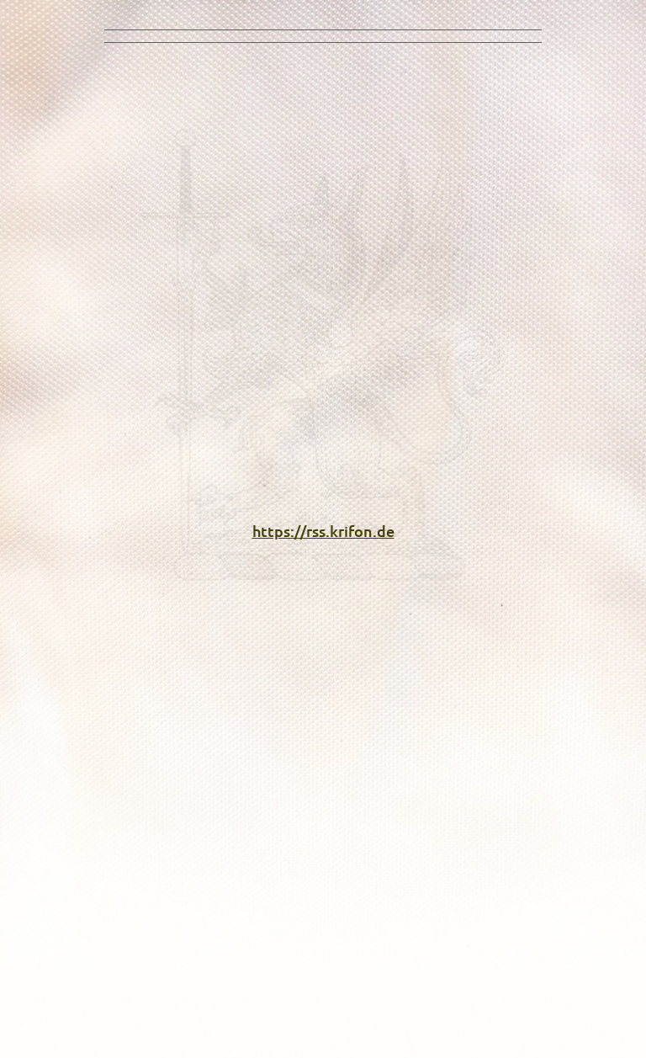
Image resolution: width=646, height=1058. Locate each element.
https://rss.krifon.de (323, 530)
